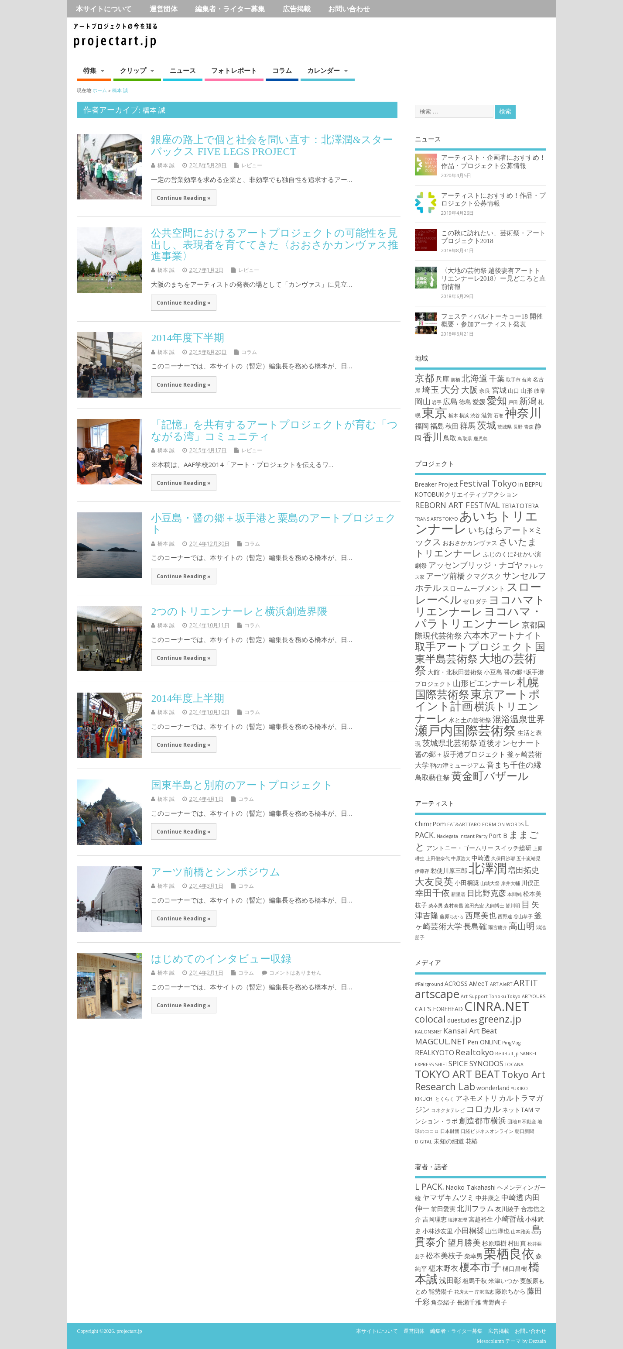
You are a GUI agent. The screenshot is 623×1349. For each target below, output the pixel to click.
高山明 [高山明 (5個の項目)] (522, 926)
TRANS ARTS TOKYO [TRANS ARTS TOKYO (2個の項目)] (436, 519)
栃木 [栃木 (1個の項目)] (453, 415)
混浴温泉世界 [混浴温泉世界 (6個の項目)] (519, 719)
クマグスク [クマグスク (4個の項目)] (483, 576)
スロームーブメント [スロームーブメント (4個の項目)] (473, 588)
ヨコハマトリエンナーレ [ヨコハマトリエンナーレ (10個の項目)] (480, 605)
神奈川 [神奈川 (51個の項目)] (523, 412)
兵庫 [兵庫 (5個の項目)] (442, 379)
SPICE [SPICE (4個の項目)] (458, 1063)
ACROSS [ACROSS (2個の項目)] (456, 983)
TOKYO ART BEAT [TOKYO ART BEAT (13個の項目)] (457, 1074)
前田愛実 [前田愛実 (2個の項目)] (443, 1209)
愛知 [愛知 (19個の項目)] (497, 400)
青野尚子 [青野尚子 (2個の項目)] (495, 1302)
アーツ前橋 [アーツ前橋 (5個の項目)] (445, 575)
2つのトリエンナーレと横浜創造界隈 (239, 611)
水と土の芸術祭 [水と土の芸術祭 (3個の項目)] (469, 720)
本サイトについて (104, 9)
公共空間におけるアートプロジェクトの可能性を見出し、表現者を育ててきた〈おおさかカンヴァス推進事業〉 (274, 244)
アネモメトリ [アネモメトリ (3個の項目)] (476, 1098)
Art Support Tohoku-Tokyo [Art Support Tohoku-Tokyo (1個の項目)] (490, 996)
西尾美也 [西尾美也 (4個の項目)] (480, 915)
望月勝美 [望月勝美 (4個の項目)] (464, 1242)
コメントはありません (295, 972)
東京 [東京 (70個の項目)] (434, 412)
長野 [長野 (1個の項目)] (518, 427)
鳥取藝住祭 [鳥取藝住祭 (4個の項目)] (432, 777)
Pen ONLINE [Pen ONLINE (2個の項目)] (484, 1042)
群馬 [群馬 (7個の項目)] (468, 425)
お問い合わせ (349, 9)
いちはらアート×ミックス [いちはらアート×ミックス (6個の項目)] (479, 535)
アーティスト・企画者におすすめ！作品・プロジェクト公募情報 (493, 161)
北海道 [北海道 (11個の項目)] (475, 378)
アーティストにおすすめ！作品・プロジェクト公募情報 (493, 199)
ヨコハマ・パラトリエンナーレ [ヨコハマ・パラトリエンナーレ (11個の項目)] (478, 617)
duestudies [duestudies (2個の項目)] (462, 1020)
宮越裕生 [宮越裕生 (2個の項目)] (481, 1219)
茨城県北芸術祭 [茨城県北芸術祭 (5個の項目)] (449, 743)
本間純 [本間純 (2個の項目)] (514, 894)
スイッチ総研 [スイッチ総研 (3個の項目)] (513, 848)
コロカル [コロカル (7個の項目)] (483, 1108)
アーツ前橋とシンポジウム (216, 872)
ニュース (183, 70)
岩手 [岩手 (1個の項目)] (437, 402)
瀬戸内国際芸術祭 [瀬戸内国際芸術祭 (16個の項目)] (465, 730)
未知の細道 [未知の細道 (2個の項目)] (449, 1141)
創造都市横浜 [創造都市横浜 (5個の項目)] (482, 1120)
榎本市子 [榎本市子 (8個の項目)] (480, 1267)
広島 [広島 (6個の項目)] (450, 401)
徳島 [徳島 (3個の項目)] (465, 402)
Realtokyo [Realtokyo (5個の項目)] (474, 1052)
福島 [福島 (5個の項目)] (437, 426)
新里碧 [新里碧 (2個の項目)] (458, 894)
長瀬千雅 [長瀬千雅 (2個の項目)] (469, 1302)
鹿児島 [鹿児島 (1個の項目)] (480, 439)
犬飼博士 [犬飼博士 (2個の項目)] (494, 906)
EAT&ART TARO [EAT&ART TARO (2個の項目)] (464, 824)
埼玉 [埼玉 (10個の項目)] (430, 389)
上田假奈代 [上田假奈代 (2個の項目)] (438, 858)
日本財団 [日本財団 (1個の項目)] (449, 1131)
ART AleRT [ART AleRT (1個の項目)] (501, 984)
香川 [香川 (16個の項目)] (432, 436)
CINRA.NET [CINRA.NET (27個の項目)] (496, 1006)
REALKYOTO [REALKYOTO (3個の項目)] (434, 1052)
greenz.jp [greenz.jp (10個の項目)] (500, 1019)
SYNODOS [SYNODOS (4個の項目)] (486, 1063)
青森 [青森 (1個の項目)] (529, 427)
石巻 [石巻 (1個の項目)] (498, 415)
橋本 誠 (154, 110)
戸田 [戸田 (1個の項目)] (513, 402)
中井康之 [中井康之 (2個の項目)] (488, 1198)
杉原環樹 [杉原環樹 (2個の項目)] (494, 1243)
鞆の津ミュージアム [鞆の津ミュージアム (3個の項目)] (457, 765)
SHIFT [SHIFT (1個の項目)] (441, 1064)
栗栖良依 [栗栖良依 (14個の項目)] (509, 1253)
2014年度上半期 (187, 698)
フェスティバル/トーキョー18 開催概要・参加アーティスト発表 (492, 320)
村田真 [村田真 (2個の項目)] (517, 1243)
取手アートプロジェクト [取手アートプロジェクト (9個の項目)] (474, 646)
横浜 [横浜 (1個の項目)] (464, 415)
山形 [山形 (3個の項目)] (526, 390)
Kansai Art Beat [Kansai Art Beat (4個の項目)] (470, 1031)
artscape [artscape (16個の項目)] (437, 994)
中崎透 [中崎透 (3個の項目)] (481, 858)
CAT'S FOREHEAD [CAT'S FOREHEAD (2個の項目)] (439, 1009)
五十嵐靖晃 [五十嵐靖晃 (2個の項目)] (529, 858)
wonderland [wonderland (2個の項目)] (493, 1088)
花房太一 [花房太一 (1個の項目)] (463, 1292)
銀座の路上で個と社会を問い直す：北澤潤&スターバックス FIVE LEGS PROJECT (272, 145)
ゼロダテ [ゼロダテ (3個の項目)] (475, 601)
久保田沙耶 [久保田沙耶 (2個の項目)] (503, 858)
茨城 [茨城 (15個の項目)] (486, 425)
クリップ (133, 70)
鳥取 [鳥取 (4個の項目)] (449, 438)
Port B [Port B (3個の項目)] (498, 835)
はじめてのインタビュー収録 (221, 959)
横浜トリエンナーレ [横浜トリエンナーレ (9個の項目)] (477, 712)
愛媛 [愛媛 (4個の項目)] (479, 401)
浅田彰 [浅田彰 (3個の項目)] (450, 1280)
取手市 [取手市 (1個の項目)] (513, 380)
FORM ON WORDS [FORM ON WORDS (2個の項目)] (503, 824)
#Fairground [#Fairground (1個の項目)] (429, 984)
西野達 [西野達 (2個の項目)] (505, 916)
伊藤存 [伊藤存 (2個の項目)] (422, 871)
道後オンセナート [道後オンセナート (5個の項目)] (510, 743)
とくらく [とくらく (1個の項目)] (444, 1099)
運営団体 (164, 9)
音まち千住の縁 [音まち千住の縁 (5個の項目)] (513, 764)
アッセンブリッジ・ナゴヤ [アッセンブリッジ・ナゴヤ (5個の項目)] (475, 565)
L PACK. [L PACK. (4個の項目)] (429, 1186)
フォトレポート (234, 70)
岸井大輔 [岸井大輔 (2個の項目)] (510, 883)
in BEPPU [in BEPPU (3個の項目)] (530, 484)
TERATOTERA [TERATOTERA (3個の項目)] (520, 505)
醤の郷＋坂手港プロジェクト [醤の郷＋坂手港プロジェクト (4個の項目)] (460, 754)
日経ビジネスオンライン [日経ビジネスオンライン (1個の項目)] (487, 1131)
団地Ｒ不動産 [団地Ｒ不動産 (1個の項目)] (521, 1122)
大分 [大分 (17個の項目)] (450, 389)
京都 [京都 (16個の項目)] (424, 377)
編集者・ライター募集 (230, 9)
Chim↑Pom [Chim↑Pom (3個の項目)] (430, 824)
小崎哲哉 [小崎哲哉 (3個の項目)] (509, 1219)
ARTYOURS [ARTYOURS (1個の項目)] (533, 996)
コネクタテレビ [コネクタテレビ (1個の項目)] (448, 1110)
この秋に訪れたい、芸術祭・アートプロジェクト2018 (493, 236)
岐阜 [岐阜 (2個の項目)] (539, 391)
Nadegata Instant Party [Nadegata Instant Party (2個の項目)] (462, 836)
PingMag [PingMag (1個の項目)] (511, 1043)
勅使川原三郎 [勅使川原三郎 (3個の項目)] (449, 870)
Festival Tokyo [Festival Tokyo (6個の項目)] (488, 483)
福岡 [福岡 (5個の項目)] (422, 426)
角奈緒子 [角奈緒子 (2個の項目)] (443, 1302)
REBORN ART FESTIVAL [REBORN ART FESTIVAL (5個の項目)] (457, 505)
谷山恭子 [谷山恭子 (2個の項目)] (523, 916)
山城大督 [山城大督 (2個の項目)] (490, 883)
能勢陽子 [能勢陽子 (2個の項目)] (440, 1291)
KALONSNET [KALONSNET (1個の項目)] (428, 1032)
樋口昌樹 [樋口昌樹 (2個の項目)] (515, 1268)
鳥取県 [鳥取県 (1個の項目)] (465, 439)
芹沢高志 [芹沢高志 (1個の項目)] (484, 1292)
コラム (282, 70)
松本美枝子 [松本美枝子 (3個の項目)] (444, 1255)
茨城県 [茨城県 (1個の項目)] (504, 427)
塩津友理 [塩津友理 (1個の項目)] (457, 1220)
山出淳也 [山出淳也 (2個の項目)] (497, 1231)
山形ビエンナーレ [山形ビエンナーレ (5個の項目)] (484, 683)
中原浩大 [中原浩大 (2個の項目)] (460, 858)
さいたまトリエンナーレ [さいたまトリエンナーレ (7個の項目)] (476, 547)
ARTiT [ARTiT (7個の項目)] (525, 982)
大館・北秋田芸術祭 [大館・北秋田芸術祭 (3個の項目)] (455, 672)
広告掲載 (297, 9)
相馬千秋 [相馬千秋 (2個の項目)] (474, 1281)
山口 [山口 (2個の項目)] (513, 391)
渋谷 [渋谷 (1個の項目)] (475, 415)
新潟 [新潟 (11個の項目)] (528, 401)
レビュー (251, 165)
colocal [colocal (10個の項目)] (430, 1019)
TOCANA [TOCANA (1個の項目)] (514, 1064)
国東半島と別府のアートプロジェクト (242, 785)
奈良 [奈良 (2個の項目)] (484, 391)
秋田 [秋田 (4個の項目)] (452, 426)
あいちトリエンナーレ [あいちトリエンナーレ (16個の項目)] (476, 522)
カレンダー (323, 70)
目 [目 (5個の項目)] (525, 904)
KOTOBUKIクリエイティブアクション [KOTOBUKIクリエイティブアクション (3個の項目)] (466, 494)
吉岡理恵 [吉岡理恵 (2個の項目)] (434, 1219)
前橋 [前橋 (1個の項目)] (455, 380)
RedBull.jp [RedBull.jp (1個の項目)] (507, 1053)
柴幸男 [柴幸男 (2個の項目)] (435, 906)
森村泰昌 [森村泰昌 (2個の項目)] (453, 906)
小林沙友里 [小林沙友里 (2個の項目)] (437, 1231)
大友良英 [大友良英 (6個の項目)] (434, 881)
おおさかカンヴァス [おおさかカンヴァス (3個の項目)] (469, 543)
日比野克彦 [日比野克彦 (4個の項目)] (486, 893)
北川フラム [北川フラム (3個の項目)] (475, 1208)
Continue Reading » (184, 197)
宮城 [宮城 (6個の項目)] (499, 390)
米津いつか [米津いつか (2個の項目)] (503, 1281)
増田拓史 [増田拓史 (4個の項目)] (523, 870)
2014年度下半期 (187, 337)
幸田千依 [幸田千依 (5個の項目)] (432, 893)
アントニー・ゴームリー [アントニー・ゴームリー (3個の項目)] (459, 848)
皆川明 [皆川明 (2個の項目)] (513, 906)
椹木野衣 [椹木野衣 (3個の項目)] (443, 1268)
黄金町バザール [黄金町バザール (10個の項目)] (490, 776)
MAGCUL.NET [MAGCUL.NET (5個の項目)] (440, 1041)
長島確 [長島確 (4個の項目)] (475, 926)
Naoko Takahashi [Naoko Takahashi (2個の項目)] (470, 1187)
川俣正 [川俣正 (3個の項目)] (530, 883)
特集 (89, 70)
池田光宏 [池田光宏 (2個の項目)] (474, 906)
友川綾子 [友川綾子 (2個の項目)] (507, 1209)
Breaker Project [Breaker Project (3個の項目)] (436, 484)
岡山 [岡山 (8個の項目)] (423, 400)
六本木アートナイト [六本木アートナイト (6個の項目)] (502, 635)
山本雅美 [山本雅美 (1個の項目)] (520, 1232)
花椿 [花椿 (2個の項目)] (472, 1141)
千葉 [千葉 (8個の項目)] (497, 378)
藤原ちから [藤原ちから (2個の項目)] (452, 916)
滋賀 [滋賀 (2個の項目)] (487, 415)
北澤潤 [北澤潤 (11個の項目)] (488, 868)
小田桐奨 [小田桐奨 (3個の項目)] (467, 883)
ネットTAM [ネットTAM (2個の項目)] (517, 1109)
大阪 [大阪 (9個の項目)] (469, 389)
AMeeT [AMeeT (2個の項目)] (479, 983)
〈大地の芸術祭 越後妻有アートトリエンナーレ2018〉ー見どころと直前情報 (493, 278)
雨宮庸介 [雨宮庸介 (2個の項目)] (497, 927)
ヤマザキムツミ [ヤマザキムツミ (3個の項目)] (448, 1197)
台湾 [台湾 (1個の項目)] (526, 380)
